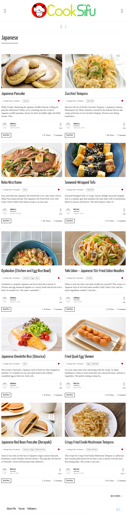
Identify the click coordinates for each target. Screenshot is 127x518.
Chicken (26, 278)
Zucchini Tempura (76, 94)
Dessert (25, 101)
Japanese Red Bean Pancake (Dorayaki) (26, 442)
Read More (6, 135)
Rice (37, 278)
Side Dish (90, 101)
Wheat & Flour (40, 449)
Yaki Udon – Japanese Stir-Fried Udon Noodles (94, 271)
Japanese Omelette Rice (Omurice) (23, 357)
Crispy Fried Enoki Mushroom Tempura (89, 442)
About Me (11, 508)
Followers (31, 508)
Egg (32, 278)
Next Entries (115, 496)
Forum (22, 508)
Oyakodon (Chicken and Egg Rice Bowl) (26, 271)
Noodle (89, 278)
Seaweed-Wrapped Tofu (80, 182)
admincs (13, 124)
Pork (25, 190)
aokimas (13, 298)
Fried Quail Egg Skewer (79, 357)
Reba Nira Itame (11, 182)
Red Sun (76, 209)
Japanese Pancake (13, 94)
